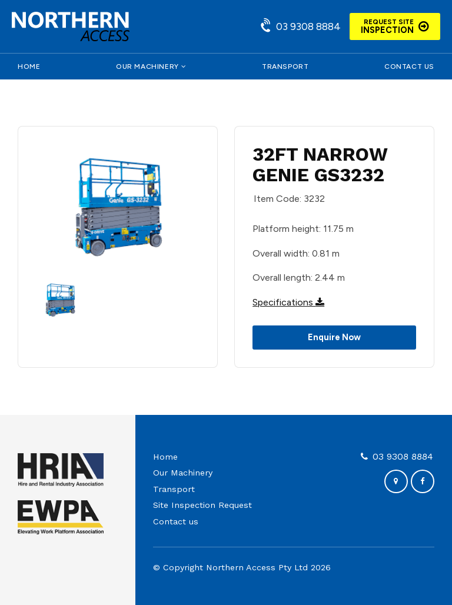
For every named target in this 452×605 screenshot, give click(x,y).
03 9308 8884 (308, 26)
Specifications (288, 302)
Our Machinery (147, 66)
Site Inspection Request (202, 505)
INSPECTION (387, 26)
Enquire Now (334, 337)
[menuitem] (202, 457)
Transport (285, 66)
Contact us (409, 66)
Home (29, 66)
